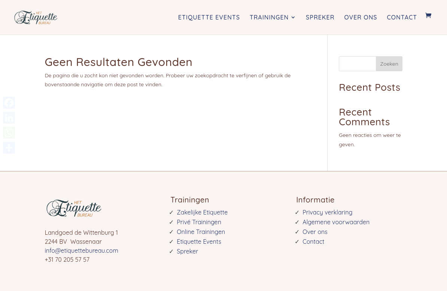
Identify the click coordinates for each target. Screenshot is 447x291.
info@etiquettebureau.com (81, 250)
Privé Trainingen (199, 222)
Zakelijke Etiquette (202, 212)
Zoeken (389, 63)
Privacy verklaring (327, 212)
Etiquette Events (209, 17)
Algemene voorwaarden (336, 222)
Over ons (360, 17)
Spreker (320, 17)
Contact (402, 17)
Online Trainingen (201, 232)
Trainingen (269, 17)
